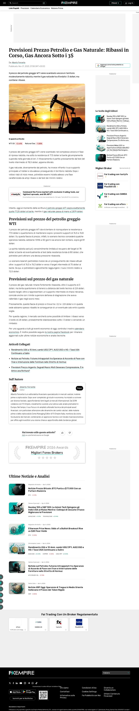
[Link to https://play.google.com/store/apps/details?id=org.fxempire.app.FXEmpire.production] (29, 692)
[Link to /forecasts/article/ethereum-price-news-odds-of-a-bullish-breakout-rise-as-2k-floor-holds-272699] (56, 528)
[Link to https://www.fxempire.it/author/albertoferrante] (18, 63)
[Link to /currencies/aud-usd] (34, 554)
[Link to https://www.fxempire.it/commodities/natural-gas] (35, 143)
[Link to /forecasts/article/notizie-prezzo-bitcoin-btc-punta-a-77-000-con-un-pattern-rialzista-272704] (56, 488)
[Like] (62, 433)
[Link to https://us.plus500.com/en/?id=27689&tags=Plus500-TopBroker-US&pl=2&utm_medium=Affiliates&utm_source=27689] (112, 186)
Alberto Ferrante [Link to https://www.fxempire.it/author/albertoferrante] (27, 387)
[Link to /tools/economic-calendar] (40, 8)
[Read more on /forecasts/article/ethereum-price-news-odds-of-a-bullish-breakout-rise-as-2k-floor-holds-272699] (17, 529)
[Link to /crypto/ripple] (32, 594)
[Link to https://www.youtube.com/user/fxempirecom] (21, 683)
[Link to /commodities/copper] (48, 554)
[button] (4, 3)
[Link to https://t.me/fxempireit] (29, 683)
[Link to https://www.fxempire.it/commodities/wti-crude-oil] (17, 143)
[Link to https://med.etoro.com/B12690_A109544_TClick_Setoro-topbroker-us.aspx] (112, 206)
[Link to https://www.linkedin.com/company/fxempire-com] (17, 683)
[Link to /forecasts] (25, 8)
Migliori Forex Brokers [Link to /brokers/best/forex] (47, 453)
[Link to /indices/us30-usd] (34, 516)
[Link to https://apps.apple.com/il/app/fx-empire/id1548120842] (15, 692)
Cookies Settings (89, 692)
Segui (79, 388)
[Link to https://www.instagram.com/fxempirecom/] (25, 683)
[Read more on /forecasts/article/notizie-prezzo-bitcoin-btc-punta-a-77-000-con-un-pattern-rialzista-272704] (17, 489)
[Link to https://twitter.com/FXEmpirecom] (10, 683)
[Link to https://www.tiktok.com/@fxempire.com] (36, 683)
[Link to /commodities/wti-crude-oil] (36, 575)
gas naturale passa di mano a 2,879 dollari (63, 211)
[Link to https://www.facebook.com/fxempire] (13, 683)
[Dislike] (69, 433)
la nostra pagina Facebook (57, 332)
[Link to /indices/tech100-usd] (50, 516)
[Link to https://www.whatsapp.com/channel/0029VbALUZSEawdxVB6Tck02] (33, 683)
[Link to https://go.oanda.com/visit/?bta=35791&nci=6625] (112, 196)
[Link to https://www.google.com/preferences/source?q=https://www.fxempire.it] (112, 65)
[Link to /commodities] (57, 8)
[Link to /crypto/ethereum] (32, 535)
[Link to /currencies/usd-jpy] (62, 554)
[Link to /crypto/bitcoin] (32, 495)
